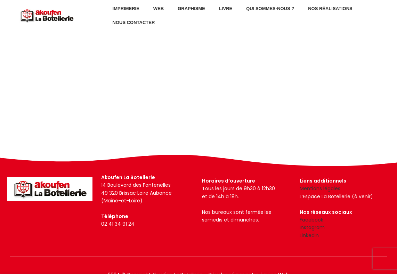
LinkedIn (309, 235)
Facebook (311, 219)
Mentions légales (320, 188)
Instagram (312, 227)
